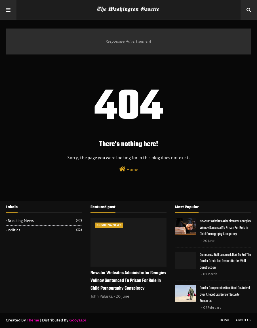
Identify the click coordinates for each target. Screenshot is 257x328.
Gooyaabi (77, 320)
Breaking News (45, 220)
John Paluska (102, 296)
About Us (243, 320)
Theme (33, 320)
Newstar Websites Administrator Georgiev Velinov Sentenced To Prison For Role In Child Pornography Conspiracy (128, 280)
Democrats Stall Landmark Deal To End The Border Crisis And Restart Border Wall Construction (225, 261)
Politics (45, 230)
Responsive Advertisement (128, 41)
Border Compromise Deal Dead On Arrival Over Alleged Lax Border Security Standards (225, 294)
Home (128, 169)
